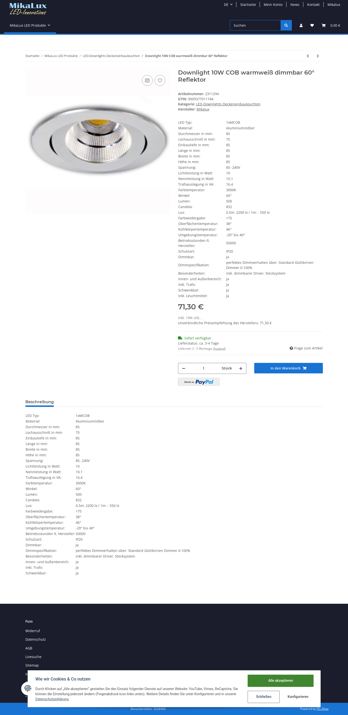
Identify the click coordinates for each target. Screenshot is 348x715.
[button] (301, 25)
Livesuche (33, 656)
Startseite (248, 4)
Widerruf (32, 630)
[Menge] (204, 368)
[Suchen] (255, 25)
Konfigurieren (298, 697)
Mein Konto (273, 4)
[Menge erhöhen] (240, 368)
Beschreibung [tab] (39, 402)
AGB (28, 648)
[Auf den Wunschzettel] (160, 80)
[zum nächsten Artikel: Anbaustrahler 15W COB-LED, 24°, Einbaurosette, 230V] (318, 56)
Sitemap (32, 665)
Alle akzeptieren (280, 680)
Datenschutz (35, 639)
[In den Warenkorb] (288, 368)
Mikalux (333, 4)
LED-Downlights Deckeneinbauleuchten (228, 104)
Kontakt (313, 4)
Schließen (263, 697)
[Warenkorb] (331, 25)
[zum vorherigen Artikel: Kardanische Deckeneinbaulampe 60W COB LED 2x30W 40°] (308, 56)
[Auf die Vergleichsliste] (147, 80)
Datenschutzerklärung (52, 699)
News (294, 4)
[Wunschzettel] (312, 25)
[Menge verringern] (183, 368)
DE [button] (226, 4)
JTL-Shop (322, 709)
